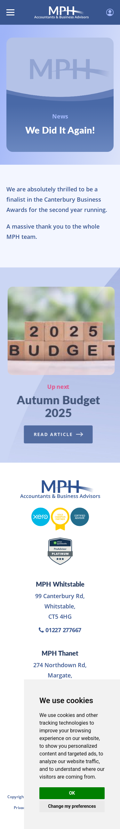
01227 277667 (60, 630)
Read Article (57, 434)
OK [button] (72, 793)
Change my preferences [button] (72, 806)
